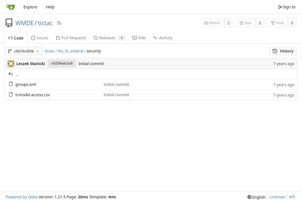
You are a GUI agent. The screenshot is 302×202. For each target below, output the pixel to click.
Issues (39, 37)
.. (17, 74)
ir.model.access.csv (32, 94)
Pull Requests (71, 37)
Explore (30, 7)
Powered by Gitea (22, 196)
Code (16, 38)
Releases (109, 37)
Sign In (287, 7)
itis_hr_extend (70, 51)
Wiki (139, 37)
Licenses (277, 196)
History (283, 51)
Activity (162, 37)
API (292, 196)
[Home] (10, 7)
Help (50, 7)
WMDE (24, 23)
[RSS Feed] (59, 23)
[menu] (256, 197)
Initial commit (91, 63)
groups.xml (25, 84)
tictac (45, 23)
